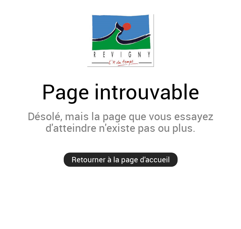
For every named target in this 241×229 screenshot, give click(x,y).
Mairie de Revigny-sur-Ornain (120, 40)
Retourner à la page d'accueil (121, 159)
